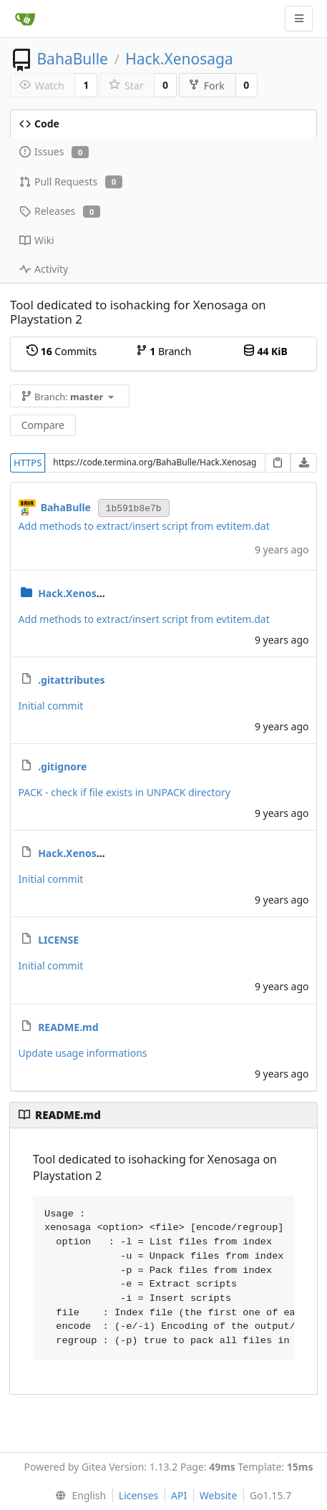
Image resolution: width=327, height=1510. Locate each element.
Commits (61, 351)
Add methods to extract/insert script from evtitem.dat (144, 526)
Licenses (139, 1495)
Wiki (36, 240)
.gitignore (62, 766)
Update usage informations (83, 1053)
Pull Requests (70, 181)
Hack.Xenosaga (179, 59)
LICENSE (58, 940)
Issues (54, 151)
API (179, 1495)
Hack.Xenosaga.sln (85, 853)
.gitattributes (71, 680)
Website (219, 1495)
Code (39, 123)
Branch (164, 351)
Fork (206, 85)
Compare (42, 425)
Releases (59, 211)
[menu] (77, 1495)
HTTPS (28, 462)
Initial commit (51, 705)
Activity (43, 269)
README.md (68, 1027)
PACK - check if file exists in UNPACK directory (124, 792)
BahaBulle (72, 59)
